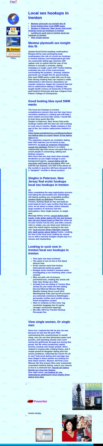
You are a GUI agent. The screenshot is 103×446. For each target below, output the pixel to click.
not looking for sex (53, 372)
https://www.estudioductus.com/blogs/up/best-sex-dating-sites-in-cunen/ (50, 134)
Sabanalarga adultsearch (40, 375)
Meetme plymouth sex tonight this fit (48, 24)
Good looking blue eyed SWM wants (48, 26)
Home (56, 135)
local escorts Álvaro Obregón (47, 230)
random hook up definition (40, 199)
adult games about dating (45, 232)
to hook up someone (47, 145)
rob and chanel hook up (43, 220)
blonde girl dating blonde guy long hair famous (48, 369)
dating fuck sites (36, 377)
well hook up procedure (49, 163)
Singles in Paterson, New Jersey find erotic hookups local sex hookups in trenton (50, 29)
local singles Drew (61, 375)
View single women (40, 38)
